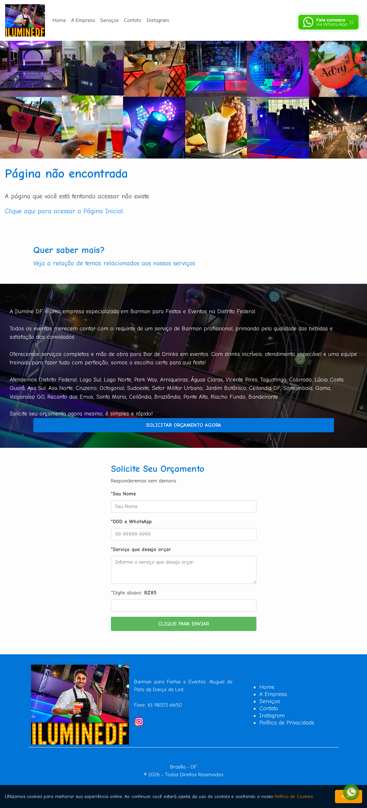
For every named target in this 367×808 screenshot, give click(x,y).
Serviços (109, 20)
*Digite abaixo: (134, 593)
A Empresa (83, 20)
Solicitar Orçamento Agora (183, 425)
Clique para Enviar (183, 624)
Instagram (157, 20)
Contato (132, 20)
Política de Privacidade (286, 722)
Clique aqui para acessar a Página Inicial (64, 211)
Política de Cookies (294, 796)
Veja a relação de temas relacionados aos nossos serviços (114, 263)
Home (59, 20)
